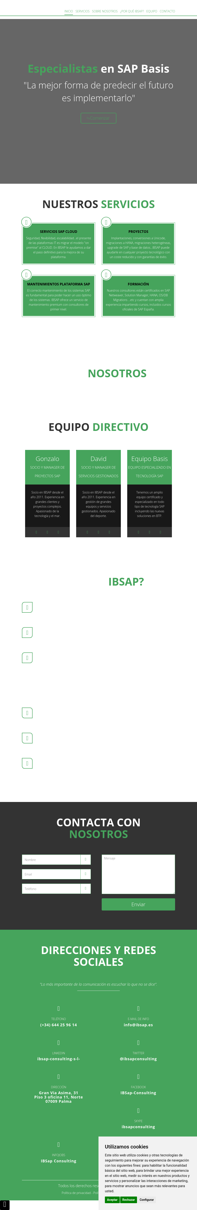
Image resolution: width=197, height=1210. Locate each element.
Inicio (68, 11)
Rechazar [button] (128, 1199)
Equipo (151, 11)
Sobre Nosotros (105, 11)
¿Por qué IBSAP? (132, 11)
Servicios (83, 11)
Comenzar (98, 118)
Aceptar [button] (112, 1199)
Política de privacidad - (77, 1193)
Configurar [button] (147, 1199)
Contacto (167, 11)
